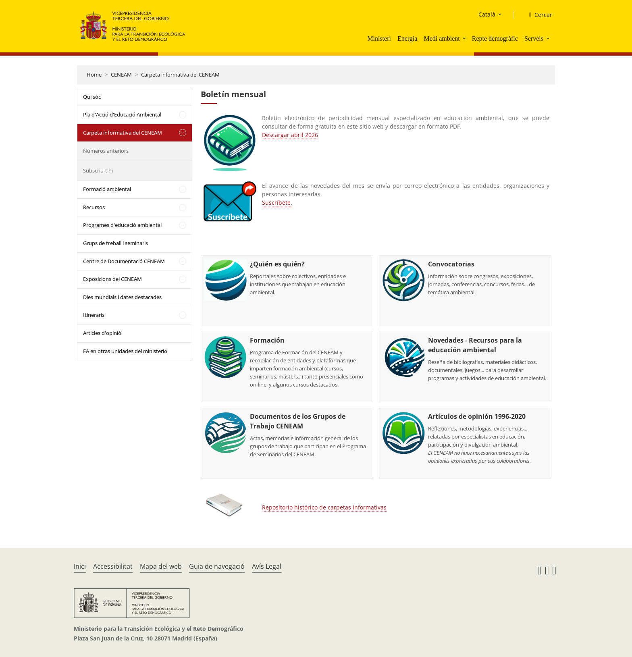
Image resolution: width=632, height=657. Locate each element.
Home (94, 74)
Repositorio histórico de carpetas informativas (324, 507)
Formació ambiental (107, 189)
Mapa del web (161, 566)
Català (486, 14)
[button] (465, 38)
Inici (80, 566)
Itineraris (93, 314)
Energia (407, 38)
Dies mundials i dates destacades (122, 297)
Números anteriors (106, 150)
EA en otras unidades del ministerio (125, 351)
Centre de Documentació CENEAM (124, 261)
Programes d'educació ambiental (122, 225)
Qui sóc (92, 96)
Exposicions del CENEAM (112, 279)
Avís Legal (266, 566)
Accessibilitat (113, 566)
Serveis (533, 38)
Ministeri (379, 38)
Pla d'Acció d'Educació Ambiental (122, 114)
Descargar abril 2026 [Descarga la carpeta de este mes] (290, 135)
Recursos (94, 207)
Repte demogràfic (495, 38)
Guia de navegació (217, 566)
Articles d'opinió (102, 333)
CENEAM (121, 74)
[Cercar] (537, 15)
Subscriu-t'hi (98, 170)
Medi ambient (441, 38)
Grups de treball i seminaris (115, 243)
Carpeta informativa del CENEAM (180, 74)
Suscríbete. (277, 202)
